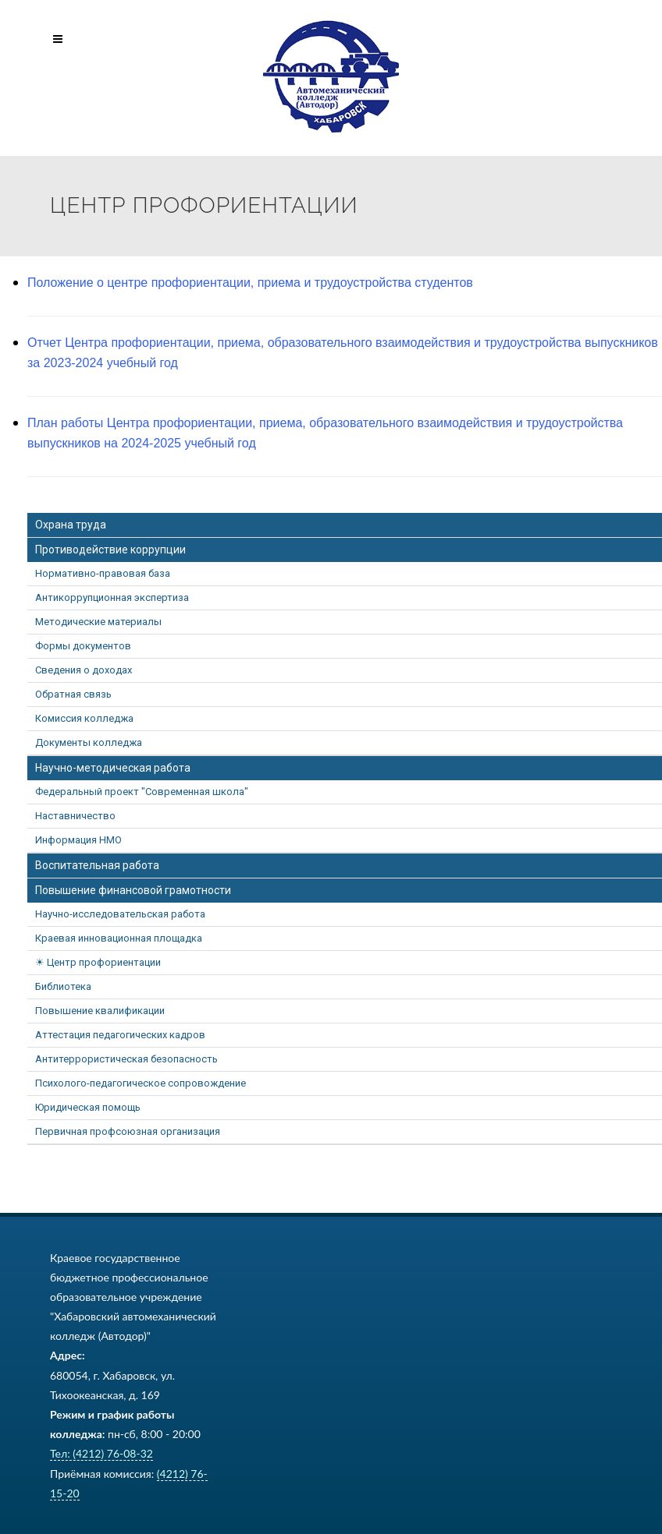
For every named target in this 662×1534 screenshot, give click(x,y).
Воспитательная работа (97, 865)
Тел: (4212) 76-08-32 (101, 1453)
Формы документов (83, 646)
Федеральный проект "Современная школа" (141, 791)
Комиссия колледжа (84, 718)
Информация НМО (78, 840)
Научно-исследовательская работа (120, 914)
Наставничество (75, 816)
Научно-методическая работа (112, 768)
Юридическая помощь (88, 1107)
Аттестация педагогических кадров (120, 1035)
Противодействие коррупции (110, 549)
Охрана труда (70, 524)
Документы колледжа (88, 742)
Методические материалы (98, 621)
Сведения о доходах (83, 670)
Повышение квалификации (100, 1010)
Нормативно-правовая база (102, 573)
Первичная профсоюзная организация (127, 1131)
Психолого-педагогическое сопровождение (140, 1083)
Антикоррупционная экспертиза (112, 597)
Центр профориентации (104, 962)
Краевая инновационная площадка (118, 938)
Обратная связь (73, 694)
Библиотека (63, 986)
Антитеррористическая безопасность (126, 1059)
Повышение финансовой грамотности (133, 890)
